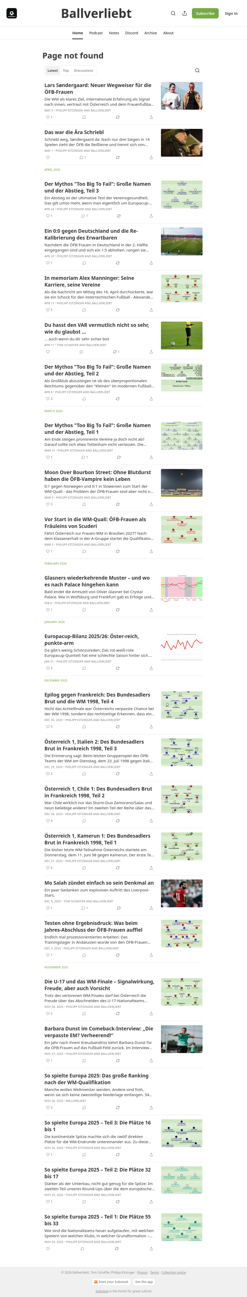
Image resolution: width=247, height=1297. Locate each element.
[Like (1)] (49, 117)
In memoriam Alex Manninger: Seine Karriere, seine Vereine (89, 281)
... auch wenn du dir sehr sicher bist (76, 338)
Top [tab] (66, 70)
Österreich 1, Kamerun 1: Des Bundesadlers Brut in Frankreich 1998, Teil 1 (97, 839)
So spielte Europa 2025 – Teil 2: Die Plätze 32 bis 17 (97, 1173)
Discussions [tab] (83, 70)
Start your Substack (110, 1282)
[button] (77, 33)
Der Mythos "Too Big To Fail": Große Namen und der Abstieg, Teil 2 (97, 370)
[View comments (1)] (83, 157)
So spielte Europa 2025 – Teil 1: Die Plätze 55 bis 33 (97, 1220)
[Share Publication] (184, 13)
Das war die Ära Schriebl (74, 132)
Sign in (231, 13)
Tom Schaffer (68, 345)
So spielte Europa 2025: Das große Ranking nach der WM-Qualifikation (96, 1079)
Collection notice (173, 1272)
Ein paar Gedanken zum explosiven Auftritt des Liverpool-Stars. (96, 892)
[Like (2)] (49, 774)
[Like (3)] (49, 399)
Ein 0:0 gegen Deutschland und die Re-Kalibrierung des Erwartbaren (91, 234)
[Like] (47, 157)
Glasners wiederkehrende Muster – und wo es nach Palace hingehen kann (97, 581)
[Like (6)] (49, 868)
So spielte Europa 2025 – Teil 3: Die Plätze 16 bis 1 (97, 1126)
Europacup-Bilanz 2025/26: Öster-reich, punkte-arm (91, 639)
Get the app (144, 1282)
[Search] (173, 13)
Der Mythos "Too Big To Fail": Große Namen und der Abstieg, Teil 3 (97, 187)
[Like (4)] (49, 821)
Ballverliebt (101, 110)
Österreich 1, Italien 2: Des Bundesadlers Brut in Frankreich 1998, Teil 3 (94, 745)
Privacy (142, 1272)
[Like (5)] (49, 310)
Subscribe (205, 13)
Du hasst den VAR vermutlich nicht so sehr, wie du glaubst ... (96, 328)
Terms (154, 1272)
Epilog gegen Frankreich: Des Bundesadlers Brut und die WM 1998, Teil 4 (97, 698)
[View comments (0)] (84, 117)
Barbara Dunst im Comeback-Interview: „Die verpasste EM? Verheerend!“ (98, 1032)
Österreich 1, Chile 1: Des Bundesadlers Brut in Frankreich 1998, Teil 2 (98, 792)
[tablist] (70, 70)
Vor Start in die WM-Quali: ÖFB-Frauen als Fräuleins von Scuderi (95, 523)
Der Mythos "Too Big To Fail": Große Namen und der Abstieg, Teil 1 (97, 428)
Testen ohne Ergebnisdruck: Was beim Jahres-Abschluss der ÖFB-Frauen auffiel (93, 926)
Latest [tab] (53, 70)
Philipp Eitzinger (69, 110)
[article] (123, 101)
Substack (102, 1291)
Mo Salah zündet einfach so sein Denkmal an (99, 882)
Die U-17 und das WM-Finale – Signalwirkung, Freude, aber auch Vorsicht (99, 985)
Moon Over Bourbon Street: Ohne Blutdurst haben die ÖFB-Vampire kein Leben (97, 475)
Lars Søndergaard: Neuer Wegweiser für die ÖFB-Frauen (97, 88)
